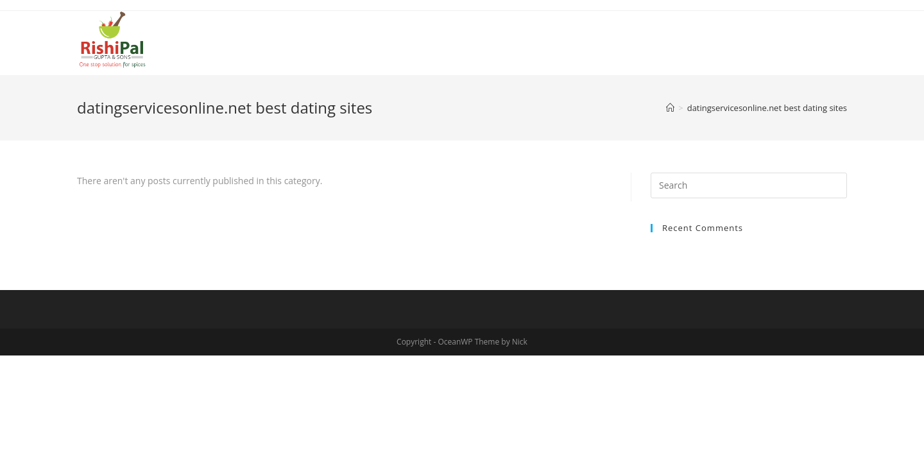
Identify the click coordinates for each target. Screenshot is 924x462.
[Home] (670, 108)
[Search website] (842, 38)
